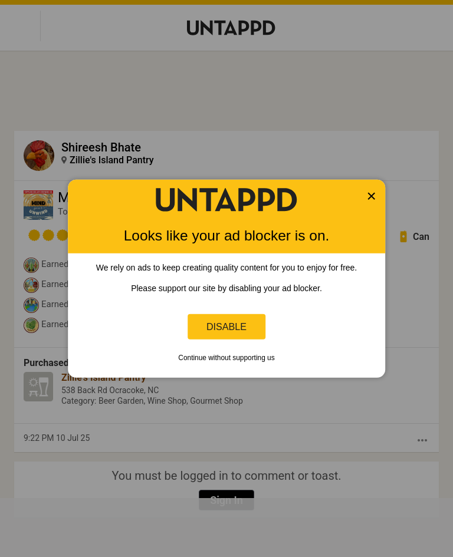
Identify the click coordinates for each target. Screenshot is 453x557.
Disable (226, 326)
